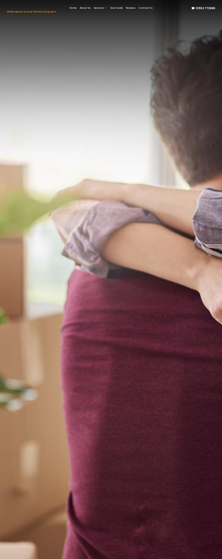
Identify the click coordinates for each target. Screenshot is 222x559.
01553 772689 (203, 8)
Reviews (130, 8)
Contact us (145, 8)
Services (101, 8)
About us (85, 8)
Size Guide (116, 8)
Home (73, 8)
